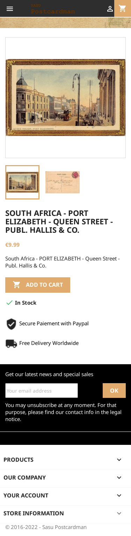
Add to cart (38, 285)
